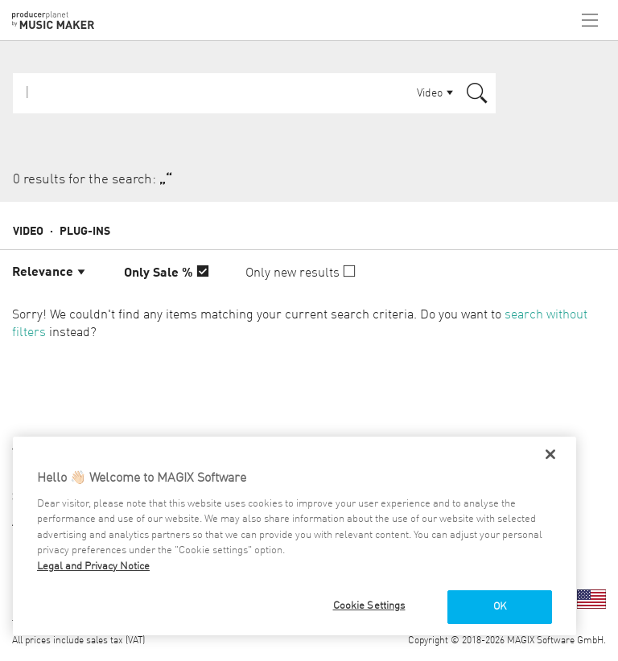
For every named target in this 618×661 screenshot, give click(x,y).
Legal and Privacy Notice (93, 566)
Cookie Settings (369, 606)
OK (499, 606)
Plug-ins (85, 231)
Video (28, 231)
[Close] (550, 454)
